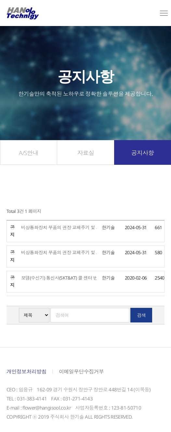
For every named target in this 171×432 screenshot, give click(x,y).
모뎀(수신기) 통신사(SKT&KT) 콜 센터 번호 (64, 279)
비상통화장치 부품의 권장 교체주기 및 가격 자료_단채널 (79, 254)
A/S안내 (28, 154)
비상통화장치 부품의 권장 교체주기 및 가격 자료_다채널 (79, 229)
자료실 (85, 154)
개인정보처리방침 (26, 373)
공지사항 (142, 154)
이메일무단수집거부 (81, 373)
